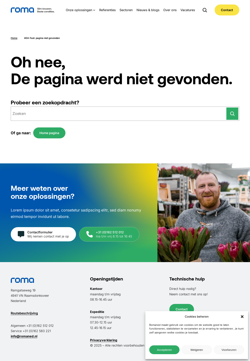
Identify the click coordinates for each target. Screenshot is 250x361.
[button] (242, 317)
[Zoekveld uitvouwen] (205, 10)
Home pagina (49, 133)
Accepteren (164, 349)
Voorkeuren (229, 349)
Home (14, 38)
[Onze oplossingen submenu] (94, 10)
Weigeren (196, 349)
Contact (227, 10)
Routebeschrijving (24, 313)
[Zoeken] (232, 113)
